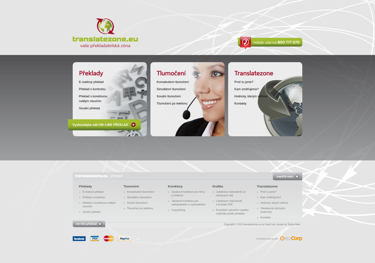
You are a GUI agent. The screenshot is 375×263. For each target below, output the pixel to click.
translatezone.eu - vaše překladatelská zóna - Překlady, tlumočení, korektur (98, 176)
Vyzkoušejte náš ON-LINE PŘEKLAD (104, 124)
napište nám (287, 176)
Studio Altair (294, 224)
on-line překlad (89, 223)
